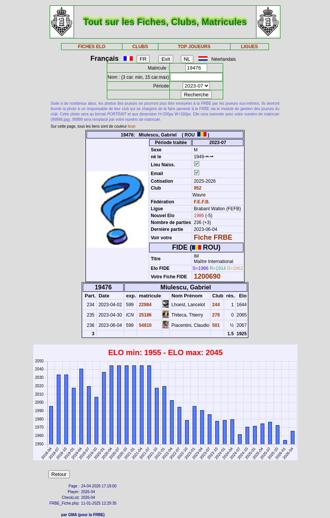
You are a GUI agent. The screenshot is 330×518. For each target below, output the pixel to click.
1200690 (207, 276)
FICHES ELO (91, 46)
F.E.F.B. (202, 202)
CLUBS (140, 46)
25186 (145, 315)
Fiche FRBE (213, 237)
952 (197, 188)
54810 (145, 325)
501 (215, 325)
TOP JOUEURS (194, 46)
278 (215, 315)
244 (215, 304)
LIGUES (249, 46)
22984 (145, 304)
